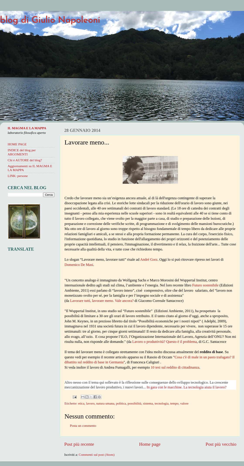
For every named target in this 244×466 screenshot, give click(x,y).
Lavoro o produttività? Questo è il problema (164, 342)
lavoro (90, 403)
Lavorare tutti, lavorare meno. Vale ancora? (102, 301)
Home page (150, 444)
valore (184, 403)
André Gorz (149, 259)
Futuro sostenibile (205, 285)
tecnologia (162, 403)
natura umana (105, 403)
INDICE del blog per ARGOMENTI (22, 152)
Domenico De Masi (78, 265)
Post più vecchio (220, 444)
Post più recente (79, 444)
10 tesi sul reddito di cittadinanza (175, 367)
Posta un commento (83, 425)
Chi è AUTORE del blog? (25, 160)
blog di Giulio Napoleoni (50, 20)
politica (121, 403)
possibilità (134, 403)
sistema (148, 403)
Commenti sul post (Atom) (96, 454)
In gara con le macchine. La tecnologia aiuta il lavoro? (186, 387)
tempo (174, 403)
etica (81, 403)
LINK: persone (18, 176)
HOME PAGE (17, 144)
